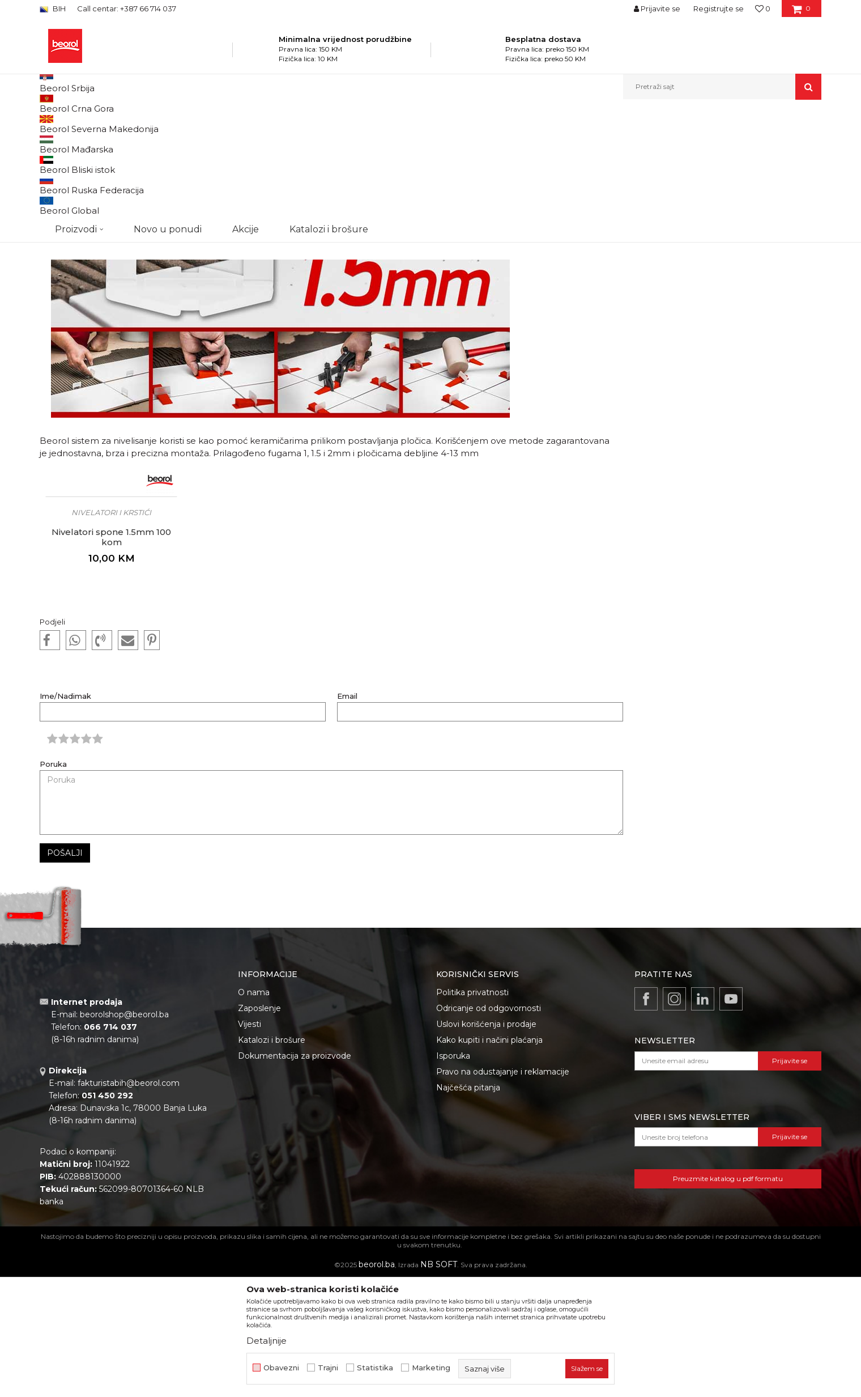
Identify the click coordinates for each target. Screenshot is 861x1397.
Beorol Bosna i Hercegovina (95, 124)
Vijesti (157, 124)
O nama (254, 1109)
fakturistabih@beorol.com (129, 1200)
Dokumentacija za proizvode (294, 1172)
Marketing (431, 1368)
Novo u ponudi (168, 86)
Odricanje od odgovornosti (488, 1125)
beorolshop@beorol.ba (124, 1131)
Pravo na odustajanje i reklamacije (502, 1188)
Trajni (328, 1368)
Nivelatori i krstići (111, 629)
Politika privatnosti (472, 1109)
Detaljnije (266, 1340)
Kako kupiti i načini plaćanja (489, 1157)
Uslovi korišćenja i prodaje (486, 1141)
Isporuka (453, 1172)
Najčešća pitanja (468, 1204)
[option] (111, 649)
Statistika (375, 1368)
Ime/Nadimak (65, 813)
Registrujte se (718, 8)
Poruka (53, 881)
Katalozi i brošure (271, 1157)
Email (347, 813)
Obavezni (281, 1368)
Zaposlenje (259, 1125)
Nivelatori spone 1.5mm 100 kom (111, 654)
